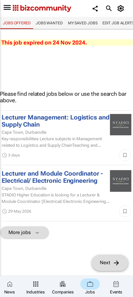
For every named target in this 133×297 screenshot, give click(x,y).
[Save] (125, 155)
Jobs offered (17, 23)
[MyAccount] (122, 8)
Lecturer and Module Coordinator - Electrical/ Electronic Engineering (52, 177)
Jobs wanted (49, 23)
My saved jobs (83, 23)
